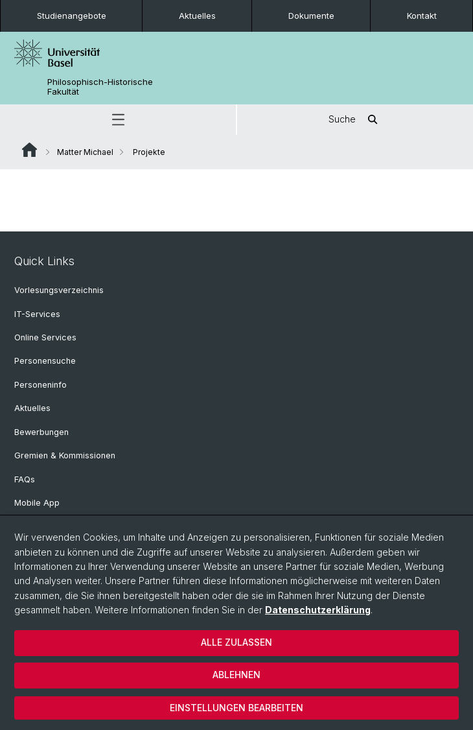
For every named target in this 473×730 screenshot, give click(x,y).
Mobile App (37, 503)
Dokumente (311, 15)
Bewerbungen (41, 432)
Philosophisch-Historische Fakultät (100, 87)
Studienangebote (71, 15)
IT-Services (37, 314)
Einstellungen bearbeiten (236, 707)
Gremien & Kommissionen (64, 455)
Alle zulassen (236, 642)
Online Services (45, 337)
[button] (118, 119)
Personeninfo (40, 385)
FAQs (24, 479)
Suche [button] (355, 119)
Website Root (29, 150)
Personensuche (45, 361)
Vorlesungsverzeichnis (59, 290)
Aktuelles (197, 15)
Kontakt (422, 15)
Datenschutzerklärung (318, 609)
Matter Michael (85, 152)
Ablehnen (236, 674)
